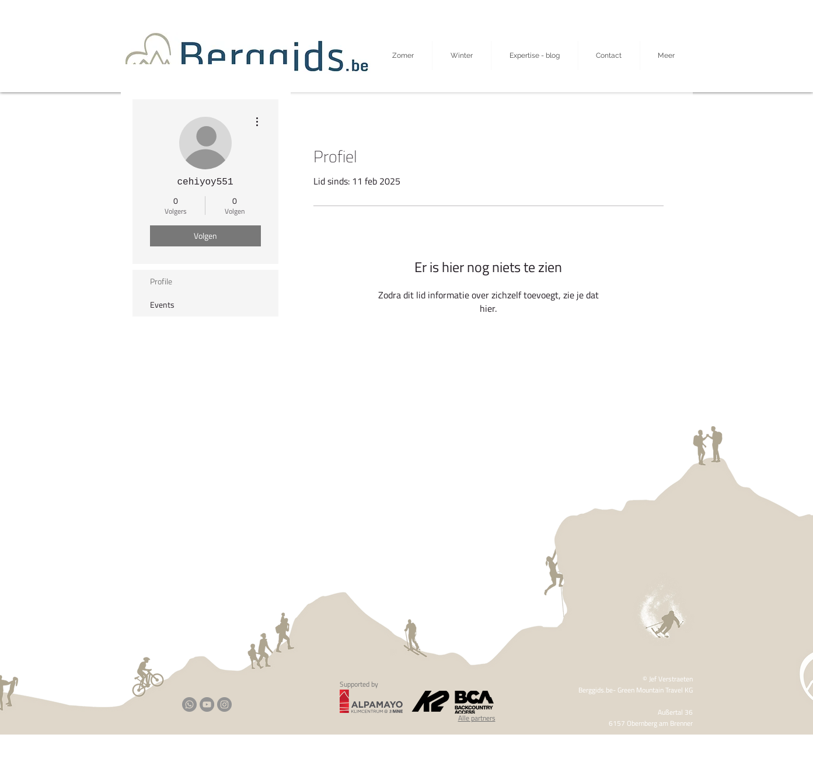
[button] (666, 55)
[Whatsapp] (189, 704)
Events (162, 304)
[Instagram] (224, 704)
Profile (161, 281)
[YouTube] (207, 704)
